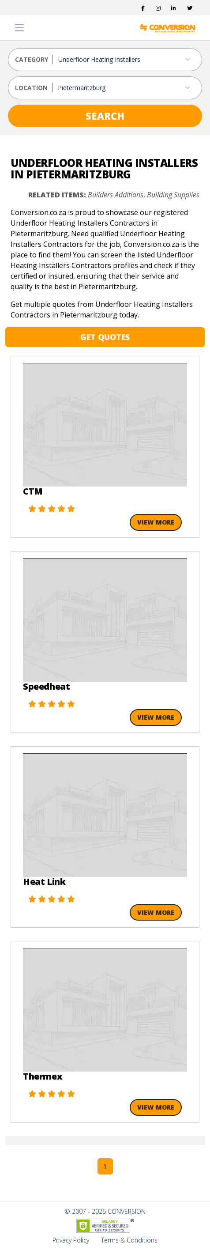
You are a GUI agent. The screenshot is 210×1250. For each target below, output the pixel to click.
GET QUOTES (105, 337)
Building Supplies (173, 195)
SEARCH (105, 115)
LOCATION (31, 87)
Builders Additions (115, 195)
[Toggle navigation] (19, 28)
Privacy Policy (70, 1240)
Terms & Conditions (129, 1240)
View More (155, 522)
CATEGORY (31, 59)
